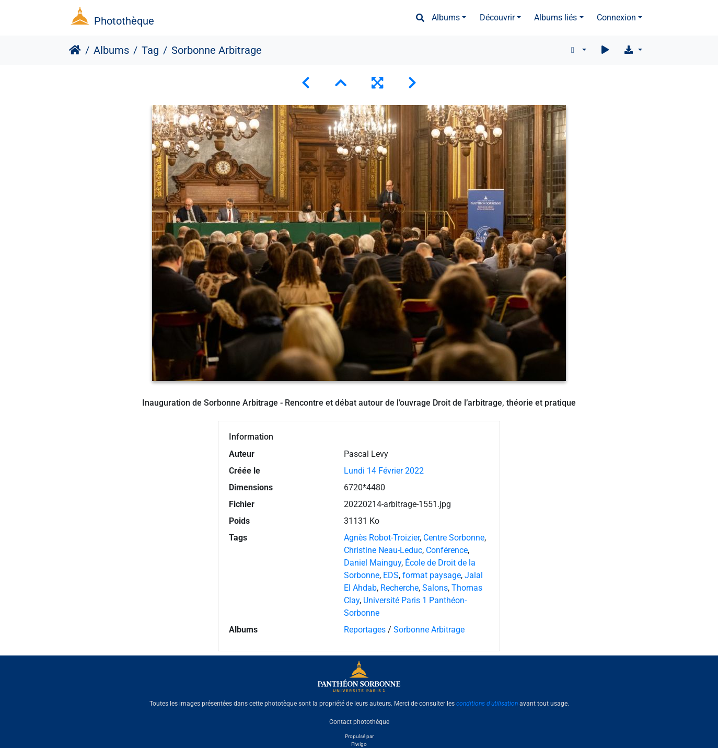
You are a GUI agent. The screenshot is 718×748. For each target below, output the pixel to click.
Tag (150, 50)
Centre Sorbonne (453, 538)
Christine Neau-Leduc (383, 550)
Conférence (447, 550)
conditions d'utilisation (487, 703)
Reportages (365, 630)
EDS (391, 575)
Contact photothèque (359, 721)
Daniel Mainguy (372, 563)
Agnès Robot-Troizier (382, 538)
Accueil (75, 50)
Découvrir (497, 17)
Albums (446, 17)
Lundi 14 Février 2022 (384, 471)
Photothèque (124, 21)
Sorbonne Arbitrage (429, 630)
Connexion (616, 17)
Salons (435, 588)
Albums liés (555, 17)
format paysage (431, 575)
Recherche (399, 588)
